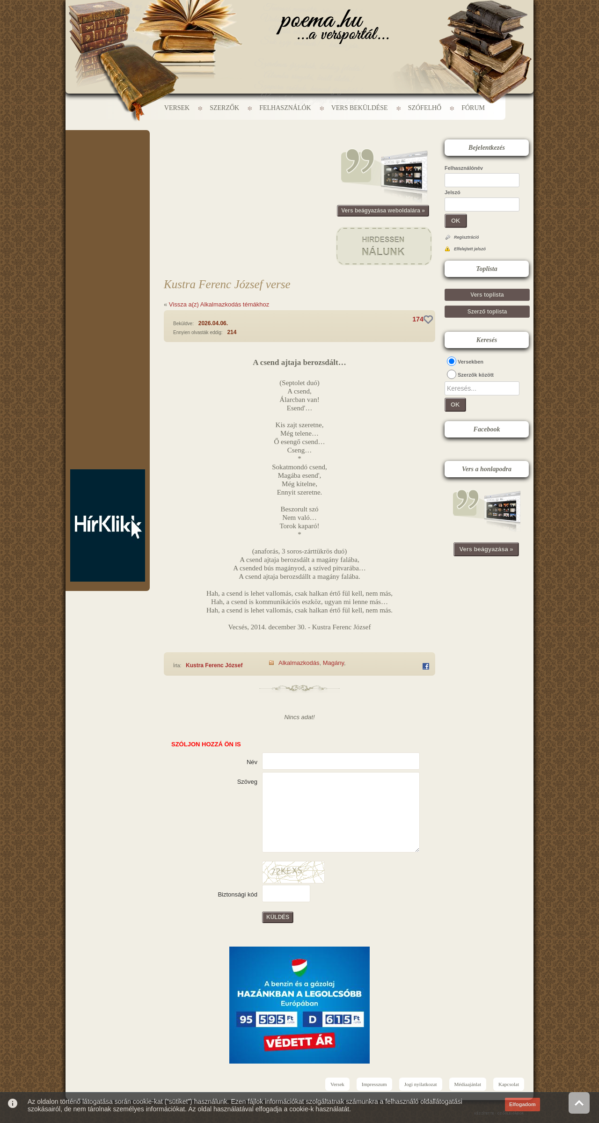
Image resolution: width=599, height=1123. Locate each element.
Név (252, 762)
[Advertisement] (107, 158)
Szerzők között (476, 375)
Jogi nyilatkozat (420, 1084)
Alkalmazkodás (298, 662)
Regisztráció (466, 237)
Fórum (473, 107)
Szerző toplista (487, 311)
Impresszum (374, 1084)
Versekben (470, 362)
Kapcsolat (508, 1084)
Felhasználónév (464, 168)
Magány (333, 662)
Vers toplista (487, 295)
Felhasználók (285, 107)
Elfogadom (522, 1104)
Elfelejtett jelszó (470, 249)
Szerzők (224, 107)
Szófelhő (425, 107)
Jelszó (452, 192)
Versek (177, 107)
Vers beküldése (359, 107)
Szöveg (247, 781)
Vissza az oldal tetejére (579, 1102)
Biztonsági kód (237, 894)
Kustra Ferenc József (214, 665)
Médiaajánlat (467, 1084)
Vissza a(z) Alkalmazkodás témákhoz (219, 304)
